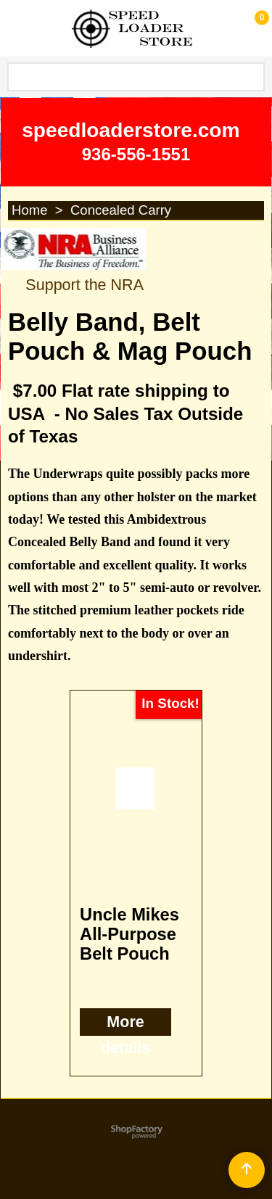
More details (125, 1035)
